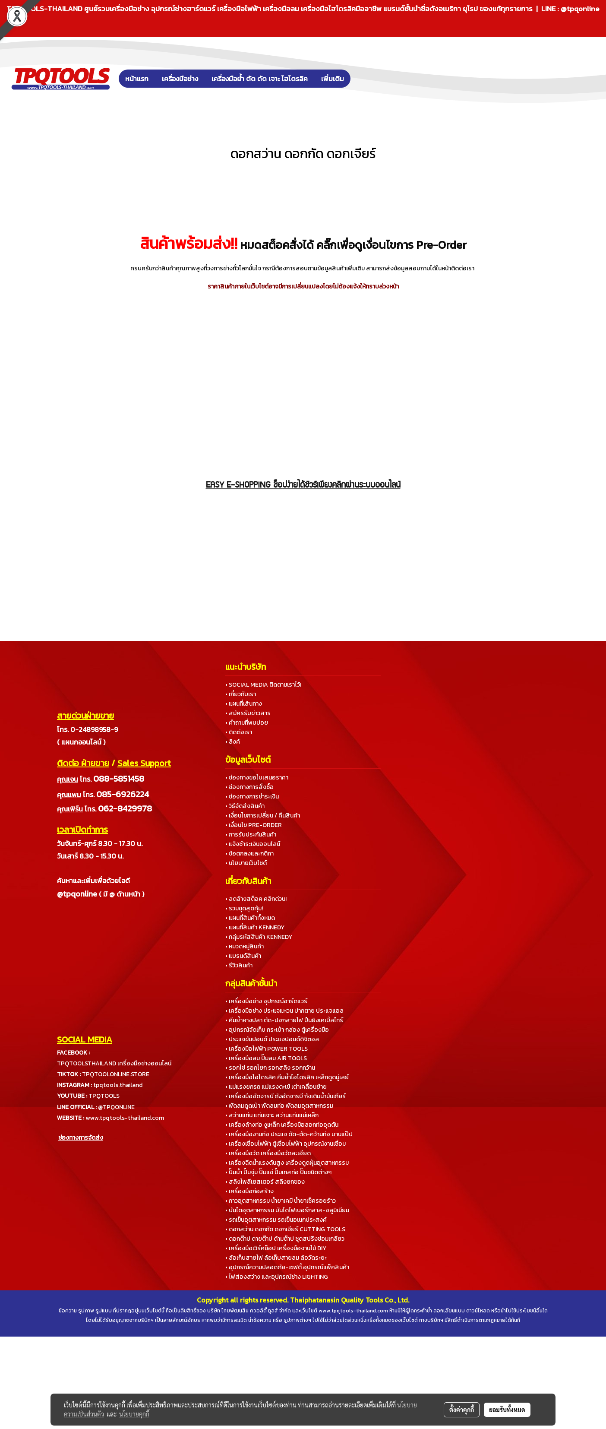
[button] (363, 78)
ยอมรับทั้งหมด (507, 1409)
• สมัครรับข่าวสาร (248, 713)
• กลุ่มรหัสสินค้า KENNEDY (258, 936)
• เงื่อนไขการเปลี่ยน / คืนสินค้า (262, 815)
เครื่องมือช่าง (180, 78)
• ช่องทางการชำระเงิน (252, 796)
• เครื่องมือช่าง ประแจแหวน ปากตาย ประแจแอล (284, 1010)
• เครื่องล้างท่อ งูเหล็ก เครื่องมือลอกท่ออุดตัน (281, 1124)
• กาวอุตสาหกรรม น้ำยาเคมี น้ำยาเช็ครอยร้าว (280, 1200)
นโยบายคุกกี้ (134, 1414)
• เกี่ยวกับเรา (240, 694)
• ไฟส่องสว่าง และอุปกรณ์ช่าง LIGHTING (276, 1276)
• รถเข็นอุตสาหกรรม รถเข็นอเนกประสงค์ (276, 1219)
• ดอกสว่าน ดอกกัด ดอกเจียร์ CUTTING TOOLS (285, 1229)
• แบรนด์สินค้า (243, 955)
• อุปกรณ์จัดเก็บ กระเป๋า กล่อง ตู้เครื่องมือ (277, 1029)
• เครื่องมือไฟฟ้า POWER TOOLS (266, 1048)
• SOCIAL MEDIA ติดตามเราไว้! (263, 684)
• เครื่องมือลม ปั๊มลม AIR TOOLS (266, 1058)
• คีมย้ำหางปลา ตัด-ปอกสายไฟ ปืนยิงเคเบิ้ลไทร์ (284, 1020)
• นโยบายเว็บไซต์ (246, 863)
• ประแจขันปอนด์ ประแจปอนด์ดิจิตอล (272, 1039)
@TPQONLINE (116, 1107)
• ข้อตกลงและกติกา (249, 853)
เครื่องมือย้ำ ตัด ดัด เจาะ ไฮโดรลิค (259, 78)
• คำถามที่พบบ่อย (246, 722)
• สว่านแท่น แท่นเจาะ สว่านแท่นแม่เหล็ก (272, 1115)
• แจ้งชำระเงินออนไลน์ (252, 844)
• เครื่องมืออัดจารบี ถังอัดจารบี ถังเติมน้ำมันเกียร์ (285, 1096)
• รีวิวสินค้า (238, 965)
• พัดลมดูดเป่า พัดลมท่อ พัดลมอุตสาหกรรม (279, 1105)
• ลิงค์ (232, 741)
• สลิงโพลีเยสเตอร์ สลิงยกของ (265, 1181)
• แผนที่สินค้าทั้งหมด (250, 917)
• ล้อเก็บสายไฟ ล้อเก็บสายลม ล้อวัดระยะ (276, 1257)
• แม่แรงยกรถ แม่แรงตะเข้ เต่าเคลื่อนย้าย (276, 1086)
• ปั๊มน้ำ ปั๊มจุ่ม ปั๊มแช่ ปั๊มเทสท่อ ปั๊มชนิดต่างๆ (278, 1172)
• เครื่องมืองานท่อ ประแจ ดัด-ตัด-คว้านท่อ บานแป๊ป (289, 1134)
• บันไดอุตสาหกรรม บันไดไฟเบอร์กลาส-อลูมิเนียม (287, 1210)
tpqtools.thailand (117, 1085)
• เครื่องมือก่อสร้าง (249, 1191)
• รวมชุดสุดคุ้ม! (244, 908)
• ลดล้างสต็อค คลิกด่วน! (256, 898)
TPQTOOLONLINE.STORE (115, 1074)
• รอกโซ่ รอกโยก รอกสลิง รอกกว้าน (270, 1067)
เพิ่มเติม (332, 78)
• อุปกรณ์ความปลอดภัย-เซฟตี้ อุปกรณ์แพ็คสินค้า (287, 1267)
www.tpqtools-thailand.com (124, 1117)
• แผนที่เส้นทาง (243, 703)
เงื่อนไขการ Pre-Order (414, 244)
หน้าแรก (136, 78)
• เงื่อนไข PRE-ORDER (253, 825)
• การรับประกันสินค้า (250, 834)
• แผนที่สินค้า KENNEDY (254, 927)
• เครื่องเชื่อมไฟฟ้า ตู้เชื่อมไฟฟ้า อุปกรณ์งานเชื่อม (285, 1143)
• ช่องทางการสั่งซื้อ (249, 787)
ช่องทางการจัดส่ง (80, 1137)
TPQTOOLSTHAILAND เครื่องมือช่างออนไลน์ (114, 1063)
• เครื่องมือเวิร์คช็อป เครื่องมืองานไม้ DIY (275, 1248)
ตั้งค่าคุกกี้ (461, 1409)
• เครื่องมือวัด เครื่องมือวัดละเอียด (268, 1153)
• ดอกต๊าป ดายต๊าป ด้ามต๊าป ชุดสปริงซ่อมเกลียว (284, 1238)
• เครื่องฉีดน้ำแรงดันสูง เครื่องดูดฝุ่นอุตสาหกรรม (287, 1162)
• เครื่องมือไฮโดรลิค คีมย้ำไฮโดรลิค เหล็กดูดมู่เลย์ (287, 1077)
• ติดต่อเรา (238, 732)
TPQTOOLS (104, 1095)
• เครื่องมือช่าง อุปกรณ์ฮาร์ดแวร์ (266, 1001)
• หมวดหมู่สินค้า (244, 946)
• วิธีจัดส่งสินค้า (245, 806)
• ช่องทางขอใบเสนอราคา (256, 777)
